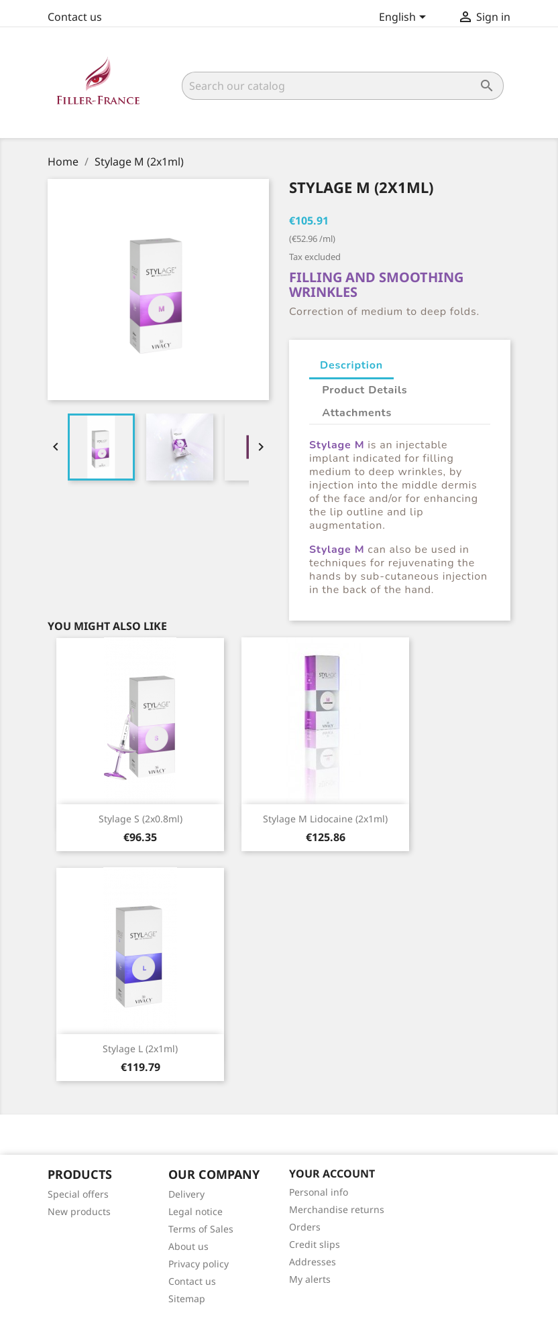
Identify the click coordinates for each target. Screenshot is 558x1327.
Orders (305, 1226)
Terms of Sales (200, 1228)
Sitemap (186, 1298)
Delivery (186, 1194)
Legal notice (195, 1211)
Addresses (312, 1261)
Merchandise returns (336, 1209)
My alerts (310, 1279)
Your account (332, 1173)
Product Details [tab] (364, 390)
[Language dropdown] (405, 18)
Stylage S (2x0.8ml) (140, 818)
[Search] (343, 86)
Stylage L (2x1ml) (140, 1048)
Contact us (75, 16)
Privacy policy (198, 1263)
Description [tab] (351, 365)
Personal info (318, 1192)
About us (188, 1246)
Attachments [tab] (357, 412)
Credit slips (314, 1244)
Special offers (78, 1194)
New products (79, 1211)
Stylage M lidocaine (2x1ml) (325, 818)
